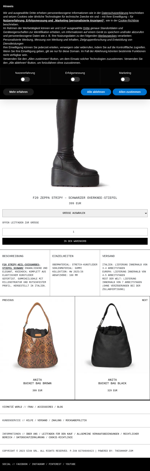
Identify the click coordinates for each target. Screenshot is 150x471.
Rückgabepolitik (76, 420)
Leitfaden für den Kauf (57, 434)
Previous (8, 300)
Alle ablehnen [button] (96, 91)
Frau (30, 407)
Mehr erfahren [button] (18, 91)
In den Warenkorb (75, 241)
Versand (42, 420)
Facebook (22, 464)
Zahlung (56, 420)
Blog (60, 407)
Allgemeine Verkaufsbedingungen (98, 434)
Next (145, 300)
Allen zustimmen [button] (130, 91)
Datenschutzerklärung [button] (115, 12)
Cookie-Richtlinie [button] (128, 20)
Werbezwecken (107, 35)
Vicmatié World (12, 407)
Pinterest (55, 464)
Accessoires (45, 407)
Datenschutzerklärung (30, 437)
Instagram (38, 464)
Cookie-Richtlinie (61, 437)
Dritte (86, 28)
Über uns (32, 434)
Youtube (70, 464)
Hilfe (29, 420)
